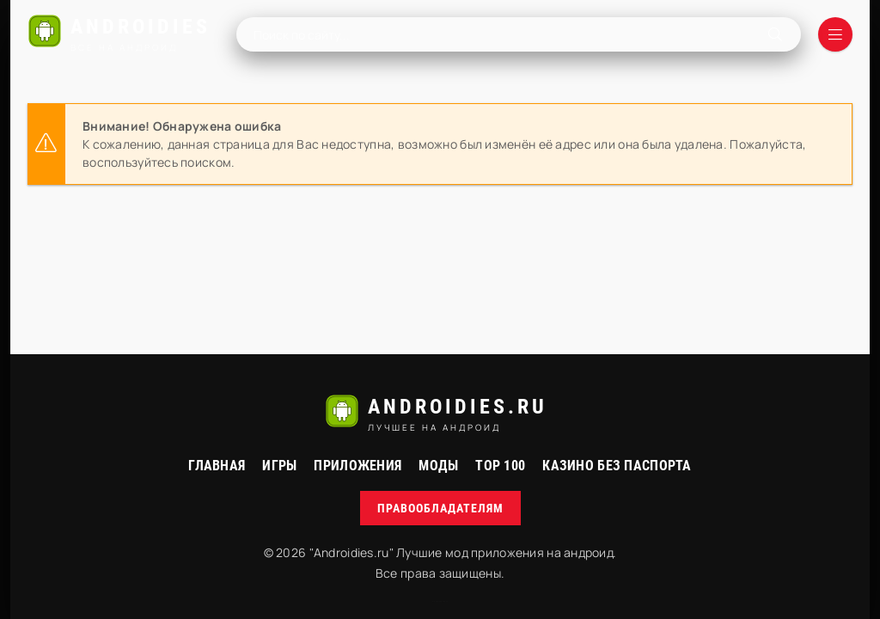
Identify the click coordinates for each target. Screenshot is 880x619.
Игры (279, 465)
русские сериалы (440, 601)
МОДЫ (438, 465)
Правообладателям (440, 508)
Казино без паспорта (616, 465)
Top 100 (500, 465)
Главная (216, 465)
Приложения (357, 465)
